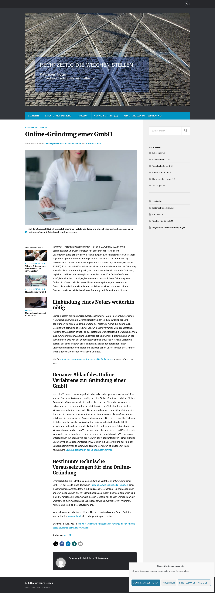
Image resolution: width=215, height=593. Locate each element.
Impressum (83, 116)
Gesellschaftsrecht (37, 127)
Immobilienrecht (160, 172)
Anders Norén (44, 588)
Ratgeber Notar (46, 583)
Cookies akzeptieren (146, 582)
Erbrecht (156, 152)
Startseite (33, 116)
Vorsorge (156, 185)
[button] (55, 543)
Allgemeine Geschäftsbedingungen (143, 116)
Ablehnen (169, 582)
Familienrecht (158, 159)
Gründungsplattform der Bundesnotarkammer (89, 449)
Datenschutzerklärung (58, 116)
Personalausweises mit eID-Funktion (109, 484)
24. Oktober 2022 (93, 143)
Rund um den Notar (161, 179)
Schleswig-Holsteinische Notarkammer (62, 143)
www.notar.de (74, 516)
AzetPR (68, 535)
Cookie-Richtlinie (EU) (106, 116)
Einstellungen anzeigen (194, 582)
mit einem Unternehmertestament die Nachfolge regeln (86, 359)
